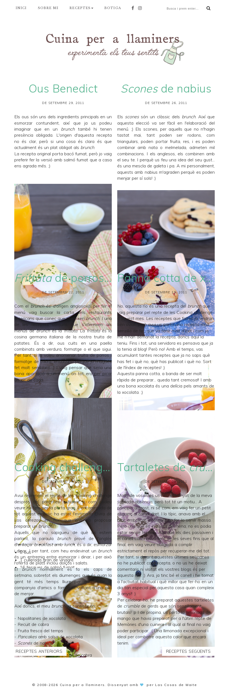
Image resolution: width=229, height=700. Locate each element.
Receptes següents (188, 651)
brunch (37, 306)
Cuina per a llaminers (82, 685)
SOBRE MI (48, 8)
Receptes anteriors (39, 651)
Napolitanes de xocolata (42, 618)
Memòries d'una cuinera (140, 624)
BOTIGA (112, 8)
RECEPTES (81, 8)
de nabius (35, 643)
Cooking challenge (94, 495)
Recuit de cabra (33, 624)
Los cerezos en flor (37, 520)
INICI (21, 8)
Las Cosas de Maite (176, 685)
